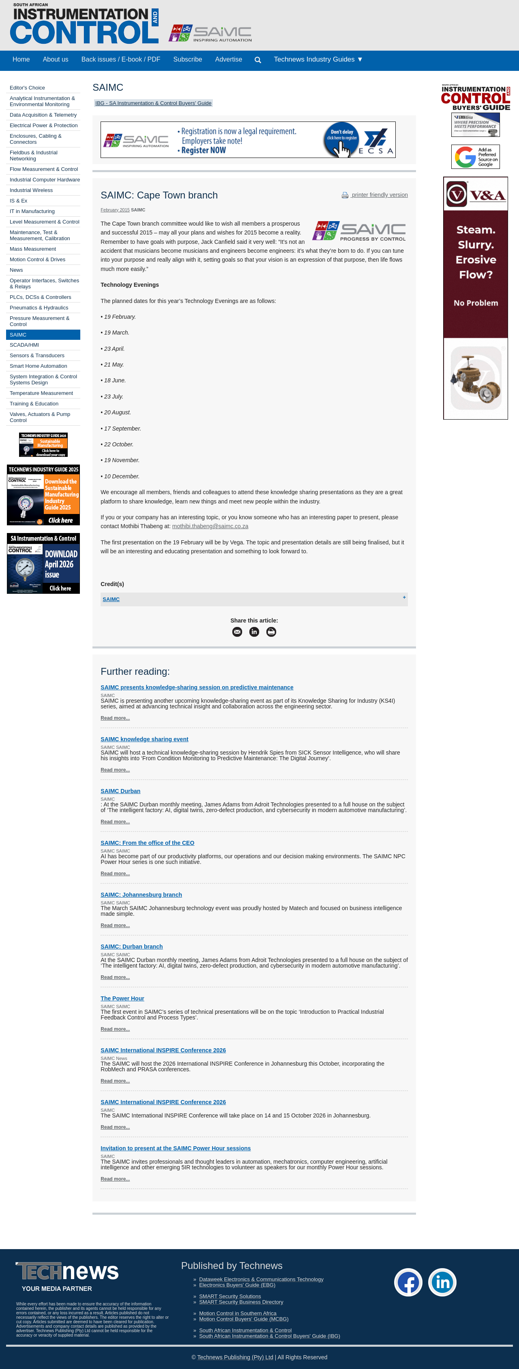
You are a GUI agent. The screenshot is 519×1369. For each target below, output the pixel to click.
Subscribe (188, 59)
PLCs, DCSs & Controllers (40, 297)
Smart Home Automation (38, 366)
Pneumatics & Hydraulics (39, 308)
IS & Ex (18, 201)
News (16, 270)
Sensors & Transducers (37, 355)
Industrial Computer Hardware (45, 180)
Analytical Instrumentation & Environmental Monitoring (42, 101)
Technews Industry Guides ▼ (318, 59)
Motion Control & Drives (37, 259)
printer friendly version (374, 195)
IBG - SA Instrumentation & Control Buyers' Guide (153, 103)
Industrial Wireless (31, 190)
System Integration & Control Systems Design (43, 379)
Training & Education (34, 404)
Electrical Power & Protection (44, 125)
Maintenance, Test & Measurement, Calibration (40, 235)
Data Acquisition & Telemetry (43, 115)
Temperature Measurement (41, 393)
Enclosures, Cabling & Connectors (36, 139)
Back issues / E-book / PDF (121, 59)
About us (56, 59)
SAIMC (18, 335)
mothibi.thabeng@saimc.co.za (210, 526)
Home (21, 59)
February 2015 (115, 209)
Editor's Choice (27, 88)
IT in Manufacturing (32, 211)
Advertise (228, 59)
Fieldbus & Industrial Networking (34, 155)
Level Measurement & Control (44, 222)
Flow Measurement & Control (44, 169)
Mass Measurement (33, 249)
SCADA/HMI (24, 345)
